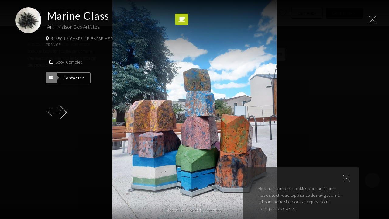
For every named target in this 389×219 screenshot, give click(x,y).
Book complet (65, 62)
